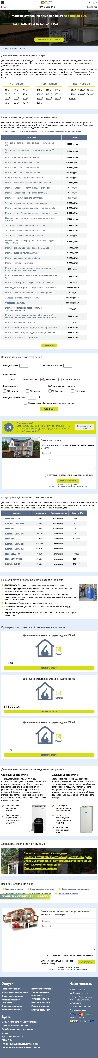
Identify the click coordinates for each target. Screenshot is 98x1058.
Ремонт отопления (40, 1006)
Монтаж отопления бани (40, 868)
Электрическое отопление (42, 889)
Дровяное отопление (15, 893)
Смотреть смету (49, 668)
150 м (57, 94)
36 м (16, 94)
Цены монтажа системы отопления (19, 1022)
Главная (5, 48)
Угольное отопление (41, 893)
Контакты (92, 7)
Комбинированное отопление (75, 889)
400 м (81, 94)
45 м (7, 98)
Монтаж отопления (40, 1010)
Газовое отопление (14, 889)
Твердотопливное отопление (40, 993)
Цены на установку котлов (15, 1025)
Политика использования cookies (21, 1047)
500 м (90, 94)
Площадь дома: (10, 365)
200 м (72, 90)
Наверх (92, 3)
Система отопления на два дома (45, 853)
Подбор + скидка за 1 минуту (25, 896)
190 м (39, 103)
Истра (3, 7)
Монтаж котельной (40, 1002)
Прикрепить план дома (84, 427)
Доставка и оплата (12, 1036)
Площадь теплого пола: (14, 397)
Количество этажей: (52, 365)
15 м (7, 90)
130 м (39, 94)
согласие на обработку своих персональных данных (68, 487)
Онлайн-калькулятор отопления (17, 1029)
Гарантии (7, 1040)
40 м (25, 94)
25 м (25, 90)
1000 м (72, 98)
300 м (90, 90)
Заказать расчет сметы (49, 40)
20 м (16, 90)
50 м (16, 98)
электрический (29, 379)
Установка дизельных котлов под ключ (62, 131)
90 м (25, 103)
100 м (39, 90)
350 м (72, 94)
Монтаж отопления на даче (42, 864)
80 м (16, 103)
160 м (39, 98)
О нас (5, 1033)
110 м (48, 90)
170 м (48, 98)
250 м (81, 90)
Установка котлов (40, 999)
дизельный (49, 379)
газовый (11, 379)
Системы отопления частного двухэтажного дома (57, 860)
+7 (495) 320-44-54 (47, 6)
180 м (57, 98)
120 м (57, 90)
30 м (7, 94)
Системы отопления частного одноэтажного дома (58, 857)
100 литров (12, 391)
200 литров (35, 391)
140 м (48, 94)
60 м (25, 98)
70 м (7, 103)
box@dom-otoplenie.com (80, 993)
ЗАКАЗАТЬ (49, 345)
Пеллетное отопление (68, 893)
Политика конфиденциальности (20, 1044)
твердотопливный (71, 379)
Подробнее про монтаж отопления (21, 131)
